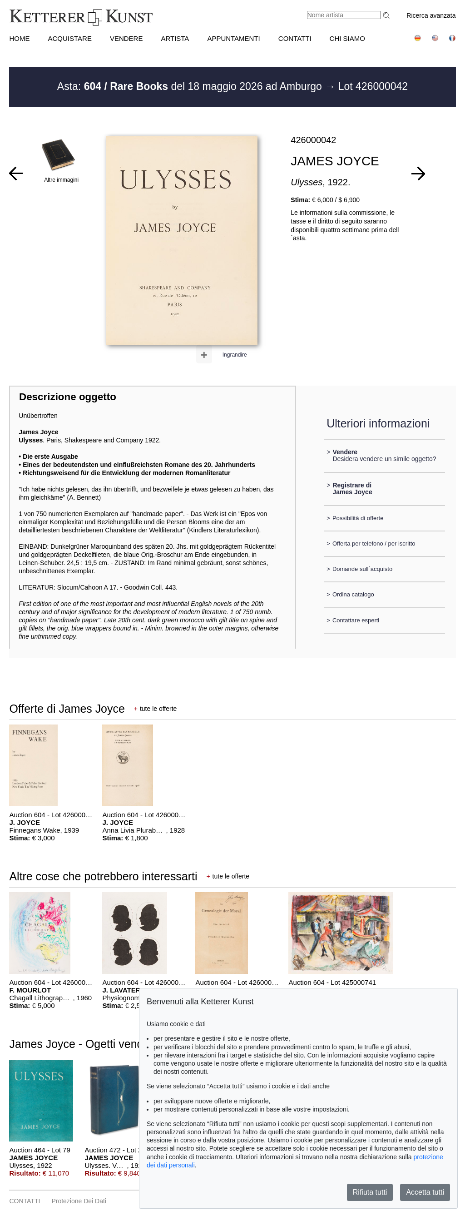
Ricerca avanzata (430, 15)
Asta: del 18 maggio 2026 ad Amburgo (191, 86)
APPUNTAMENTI (233, 38)
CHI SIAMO (347, 38)
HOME (19, 38)
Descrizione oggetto (67, 396)
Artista (175, 38)
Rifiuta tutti (370, 1192)
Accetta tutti (425, 1192)
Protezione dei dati (78, 1201)
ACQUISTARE (69, 38)
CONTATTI (295, 38)
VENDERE (126, 38)
